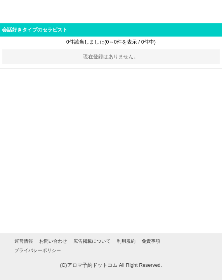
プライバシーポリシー (37, 250)
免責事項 (151, 241)
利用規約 (126, 241)
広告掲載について (92, 241)
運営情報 (23, 241)
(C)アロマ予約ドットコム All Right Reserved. (111, 265)
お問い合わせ (53, 241)
